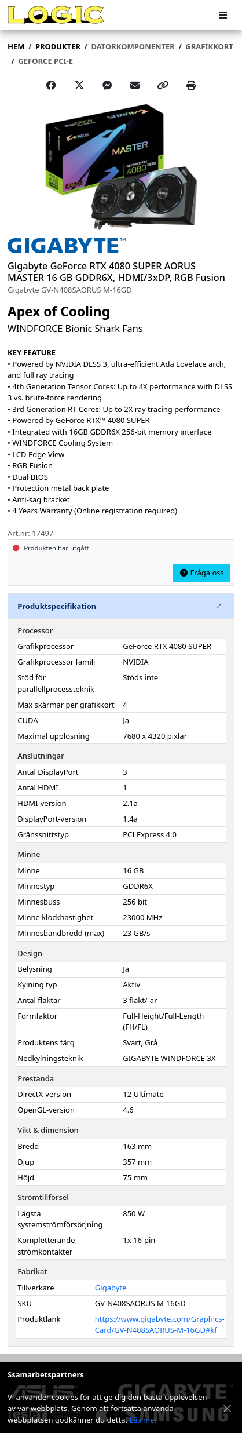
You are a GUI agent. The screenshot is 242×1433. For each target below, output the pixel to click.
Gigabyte (111, 1287)
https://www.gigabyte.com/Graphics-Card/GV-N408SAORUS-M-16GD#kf (160, 1325)
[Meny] (222, 15)
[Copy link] (163, 85)
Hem (16, 46)
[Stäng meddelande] (227, 1408)
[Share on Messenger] (107, 85)
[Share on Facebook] (51, 85)
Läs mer (143, 1419)
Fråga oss (201, 572)
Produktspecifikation (56, 606)
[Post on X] (79, 85)
